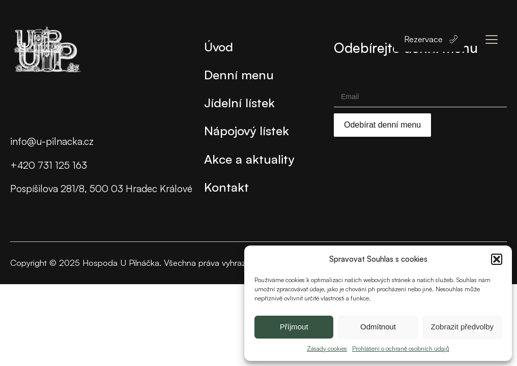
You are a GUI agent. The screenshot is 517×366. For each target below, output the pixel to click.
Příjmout (294, 326)
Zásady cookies (327, 348)
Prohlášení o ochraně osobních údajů (400, 348)
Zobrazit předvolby (462, 326)
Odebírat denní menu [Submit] (382, 124)
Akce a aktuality (249, 159)
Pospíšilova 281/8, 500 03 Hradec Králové (101, 188)
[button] (497, 259)
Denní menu (239, 74)
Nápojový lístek (246, 130)
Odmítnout (378, 326)
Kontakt (226, 187)
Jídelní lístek (239, 102)
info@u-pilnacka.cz (52, 141)
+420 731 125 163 (48, 165)
